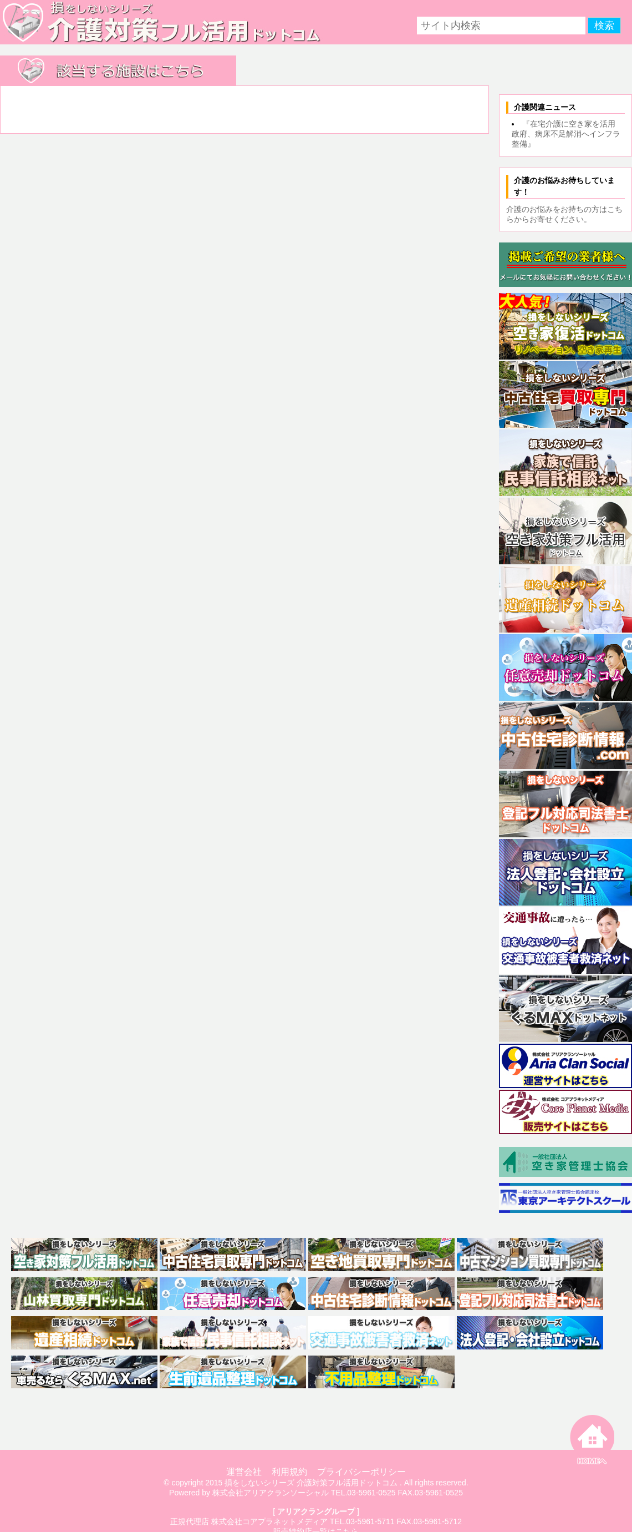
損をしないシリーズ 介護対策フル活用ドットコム (311, 1482)
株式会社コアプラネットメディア (269, 1521)
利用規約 (289, 1472)
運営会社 (244, 1472)
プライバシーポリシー (361, 1472)
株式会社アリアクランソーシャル (270, 1492)
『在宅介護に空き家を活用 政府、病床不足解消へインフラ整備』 (567, 133)
